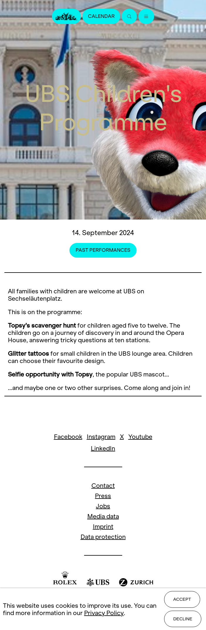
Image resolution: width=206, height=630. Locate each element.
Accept (182, 599)
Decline (182, 618)
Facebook (68, 436)
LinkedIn (103, 448)
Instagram (101, 436)
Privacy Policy (104, 613)
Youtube (140, 436)
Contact (103, 485)
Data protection (103, 536)
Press (103, 495)
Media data (103, 516)
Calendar (101, 16)
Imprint (103, 526)
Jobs (103, 506)
